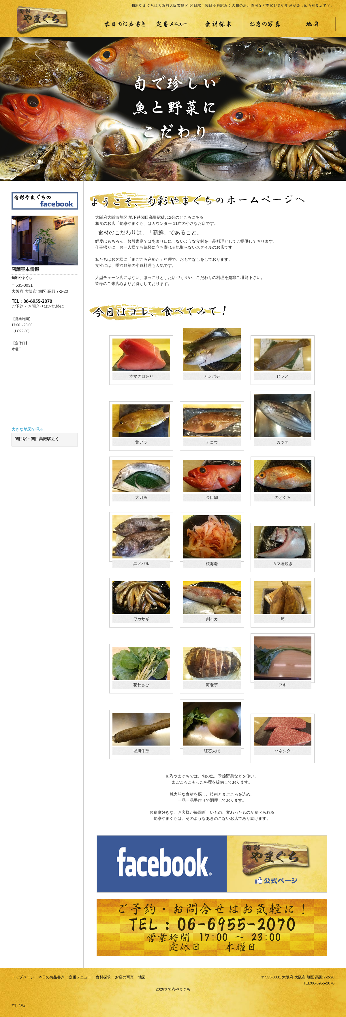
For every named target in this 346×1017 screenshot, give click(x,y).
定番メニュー (80, 977)
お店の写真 (124, 977)
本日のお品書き (51, 977)
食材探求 (103, 977)
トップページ (23, 977)
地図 (142, 977)
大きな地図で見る (28, 429)
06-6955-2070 (322, 983)
